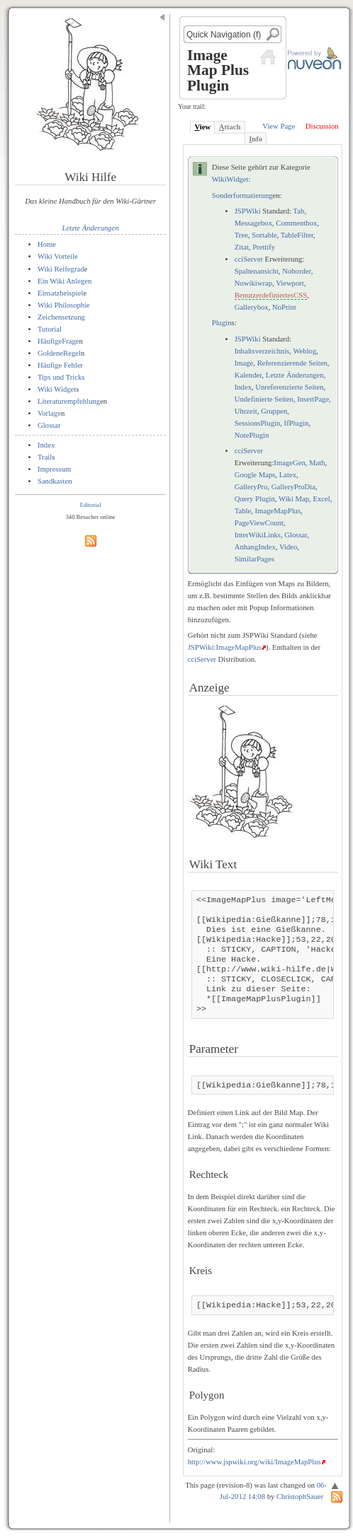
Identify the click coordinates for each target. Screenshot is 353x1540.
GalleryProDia (293, 487)
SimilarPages (254, 559)
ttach (230, 127)
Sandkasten (55, 481)
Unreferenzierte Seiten (289, 387)
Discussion (322, 126)
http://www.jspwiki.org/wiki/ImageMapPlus (254, 1462)
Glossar (49, 425)
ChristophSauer (299, 1496)
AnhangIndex (255, 547)
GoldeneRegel (59, 353)
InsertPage (313, 399)
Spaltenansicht (257, 271)
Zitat (242, 247)
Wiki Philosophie (64, 305)
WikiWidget (230, 179)
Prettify (263, 247)
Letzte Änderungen (90, 228)
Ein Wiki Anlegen (64, 281)
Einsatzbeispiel (61, 293)
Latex (287, 475)
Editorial (90, 504)
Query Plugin (255, 499)
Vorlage (49, 413)
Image (244, 363)
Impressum (54, 469)
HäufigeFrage (58, 341)
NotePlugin (252, 435)
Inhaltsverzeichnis (262, 351)
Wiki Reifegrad (61, 269)
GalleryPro (251, 487)
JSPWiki (248, 211)
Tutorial (50, 329)
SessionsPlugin (258, 423)
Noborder (296, 271)
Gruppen (274, 411)
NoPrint (284, 307)
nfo (255, 139)
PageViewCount (259, 523)
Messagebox (253, 223)
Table (243, 511)
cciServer (249, 259)
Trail (45, 457)
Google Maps (255, 475)
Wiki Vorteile (58, 256)
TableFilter (297, 235)
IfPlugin (296, 423)
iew (202, 127)
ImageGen (289, 463)
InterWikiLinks (258, 535)
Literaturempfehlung (69, 401)
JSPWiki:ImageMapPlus (225, 647)
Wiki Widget (57, 389)
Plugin (222, 323)
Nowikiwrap (253, 283)
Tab (299, 211)
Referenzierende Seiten (292, 363)
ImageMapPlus (278, 511)
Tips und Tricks (61, 377)
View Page (278, 126)
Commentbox (296, 223)
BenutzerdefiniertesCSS (271, 295)
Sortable (264, 235)
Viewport (290, 283)
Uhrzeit (246, 411)
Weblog (304, 351)
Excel (321, 499)
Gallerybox (252, 307)
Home (47, 244)
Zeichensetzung (61, 317)
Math (317, 463)
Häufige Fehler (60, 365)
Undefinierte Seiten (264, 399)
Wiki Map (294, 499)
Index (46, 445)
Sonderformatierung (242, 195)
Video (288, 547)
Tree (241, 235)
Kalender (248, 375)
